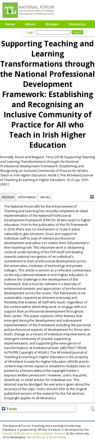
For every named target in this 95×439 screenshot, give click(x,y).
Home (10, 24)
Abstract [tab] (8, 197)
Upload (11, 31)
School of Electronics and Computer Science (34, 433)
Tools (9, 408)
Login (30, 32)
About (30, 24)
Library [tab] (45, 197)
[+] (92, 197)
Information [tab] (27, 197)
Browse (52, 24)
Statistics (77, 24)
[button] (92, 408)
